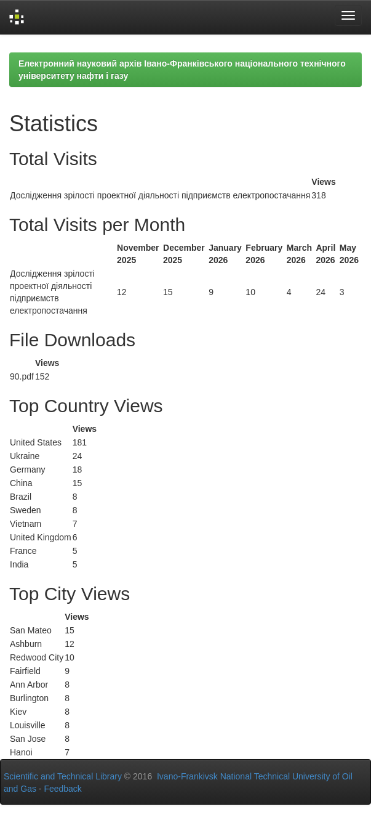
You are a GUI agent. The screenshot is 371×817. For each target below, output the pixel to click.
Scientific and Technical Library (63, 776)
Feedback (62, 789)
